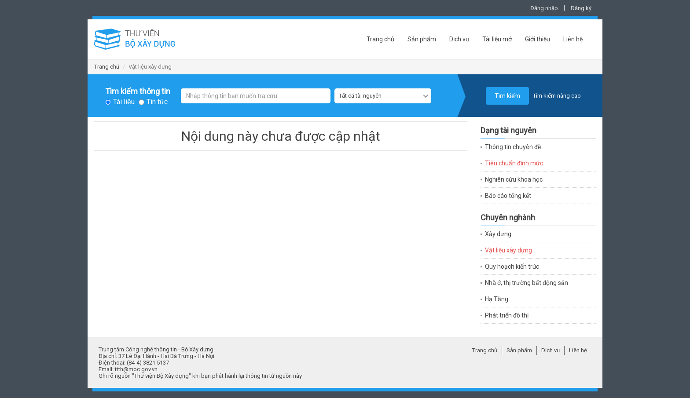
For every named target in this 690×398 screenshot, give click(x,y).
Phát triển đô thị (507, 315)
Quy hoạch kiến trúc (512, 266)
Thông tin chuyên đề (513, 146)
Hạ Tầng (496, 299)
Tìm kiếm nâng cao (557, 95)
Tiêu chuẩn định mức (514, 163)
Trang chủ (380, 39)
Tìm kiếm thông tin (137, 91)
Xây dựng (498, 233)
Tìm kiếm (507, 95)
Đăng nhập (544, 8)
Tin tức (157, 102)
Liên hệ (573, 39)
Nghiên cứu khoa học (514, 179)
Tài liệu (124, 102)
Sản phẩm (421, 39)
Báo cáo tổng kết (508, 195)
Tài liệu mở (497, 39)
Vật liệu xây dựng (508, 250)
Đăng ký (581, 8)
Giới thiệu (537, 39)
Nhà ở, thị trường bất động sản (526, 282)
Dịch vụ (459, 39)
